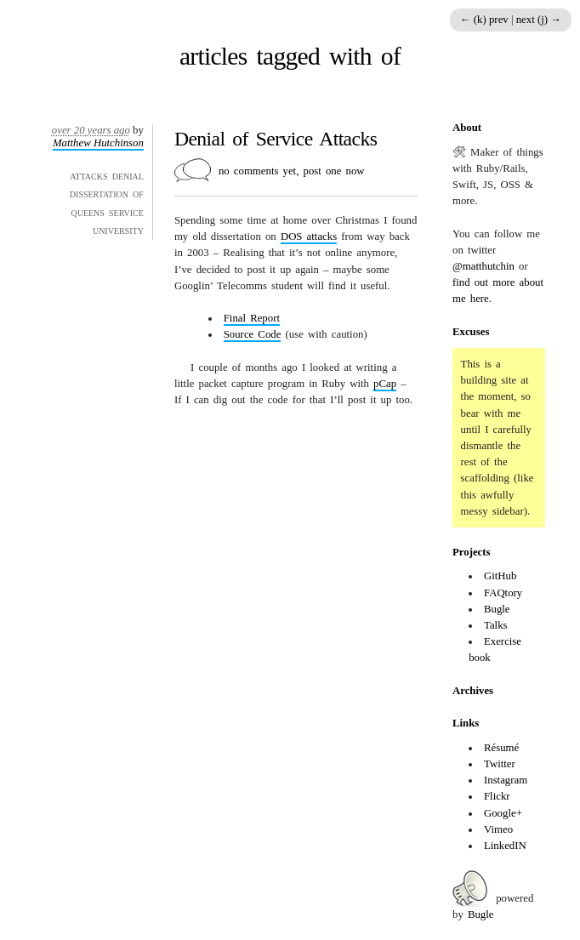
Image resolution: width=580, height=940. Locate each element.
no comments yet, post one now (292, 171)
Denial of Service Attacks (275, 139)
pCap (384, 384)
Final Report (252, 318)
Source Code (252, 334)
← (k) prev (485, 20)
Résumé (501, 748)
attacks (309, 236)
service (126, 212)
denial (128, 175)
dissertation (99, 193)
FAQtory (503, 593)
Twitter (499, 764)
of (138, 193)
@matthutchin (483, 266)
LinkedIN (505, 846)
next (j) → (538, 20)
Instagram (505, 780)
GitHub (500, 576)
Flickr (497, 796)
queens (87, 212)
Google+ (503, 813)
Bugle (497, 609)
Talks (496, 625)
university (118, 229)
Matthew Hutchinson (98, 143)
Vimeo (498, 829)
